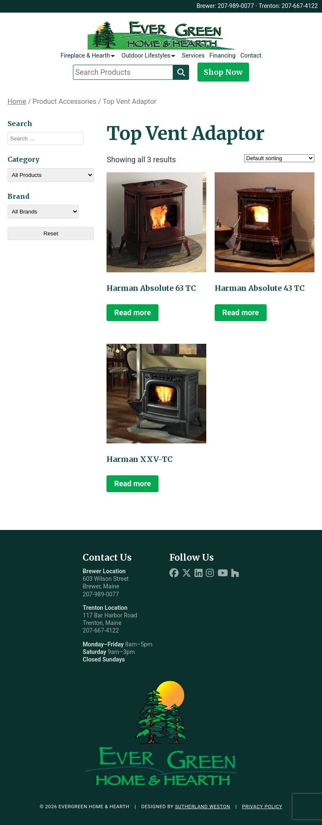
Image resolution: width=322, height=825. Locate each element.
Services (193, 55)
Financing (223, 55)
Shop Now (223, 72)
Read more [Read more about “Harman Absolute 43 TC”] (240, 312)
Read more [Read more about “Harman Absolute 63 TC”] (132, 312)
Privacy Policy (262, 806)
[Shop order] (279, 158)
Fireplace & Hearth (85, 55)
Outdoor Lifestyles (146, 55)
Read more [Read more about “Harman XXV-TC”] (132, 483)
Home (17, 101)
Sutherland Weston (202, 806)
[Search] (181, 72)
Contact (250, 55)
